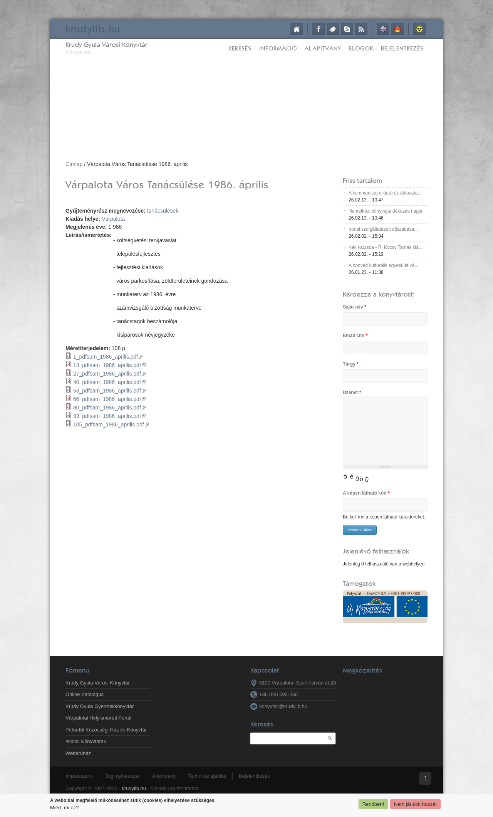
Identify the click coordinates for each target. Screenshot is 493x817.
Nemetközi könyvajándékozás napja (385, 211)
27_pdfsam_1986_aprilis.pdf (109, 374)
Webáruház (78, 753)
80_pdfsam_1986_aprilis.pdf (109, 407)
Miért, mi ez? (64, 807)
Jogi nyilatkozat (122, 776)
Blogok (361, 48)
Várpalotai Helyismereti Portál (98, 718)
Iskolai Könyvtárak (85, 741)
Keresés (240, 48)
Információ (278, 48)
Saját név (354, 307)
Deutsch (397, 29)
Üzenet (352, 392)
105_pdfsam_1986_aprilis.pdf (111, 424)
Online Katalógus (84, 694)
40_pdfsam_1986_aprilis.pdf (109, 382)
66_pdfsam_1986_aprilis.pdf (109, 399)
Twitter (333, 29)
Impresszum (79, 776)
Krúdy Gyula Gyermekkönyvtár (99, 706)
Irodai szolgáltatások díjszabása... (383, 229)
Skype (347, 29)
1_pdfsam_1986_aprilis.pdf (108, 357)
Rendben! (373, 804)
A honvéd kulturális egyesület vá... (383, 265)
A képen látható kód (366, 493)
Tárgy (351, 364)
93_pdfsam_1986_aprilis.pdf (109, 416)
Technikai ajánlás (207, 776)
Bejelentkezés (402, 48)
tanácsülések (163, 211)
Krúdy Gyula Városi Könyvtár (106, 44)
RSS (361, 29)
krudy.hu (93, 29)
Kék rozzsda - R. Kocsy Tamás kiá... (386, 247)
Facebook (318, 29)
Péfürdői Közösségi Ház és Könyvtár (106, 730)
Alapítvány (323, 48)
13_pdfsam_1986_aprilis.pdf (109, 365)
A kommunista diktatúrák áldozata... (385, 193)
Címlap (296, 29)
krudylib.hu (134, 788)
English (383, 29)
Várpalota (113, 219)
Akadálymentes (419, 29)
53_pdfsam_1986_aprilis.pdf (109, 391)
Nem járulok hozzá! (415, 804)
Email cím (355, 335)
